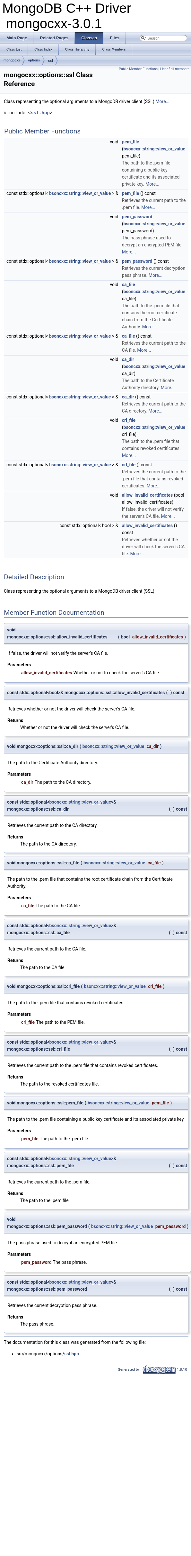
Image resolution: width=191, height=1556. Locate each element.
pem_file (130, 141)
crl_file (128, 420)
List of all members (174, 69)
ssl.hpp (40, 113)
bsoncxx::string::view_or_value (154, 148)
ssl (50, 60)
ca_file (128, 284)
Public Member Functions (138, 69)
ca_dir (128, 359)
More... (162, 101)
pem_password (137, 216)
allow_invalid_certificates (147, 495)
